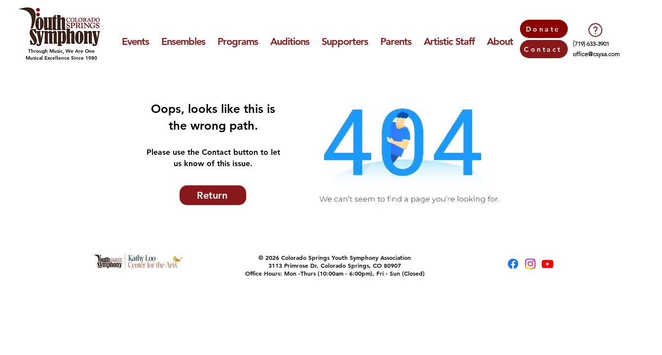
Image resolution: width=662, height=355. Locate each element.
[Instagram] (530, 264)
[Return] (213, 195)
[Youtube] (547, 264)
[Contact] (544, 49)
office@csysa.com (596, 54)
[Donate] (544, 29)
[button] (135, 41)
